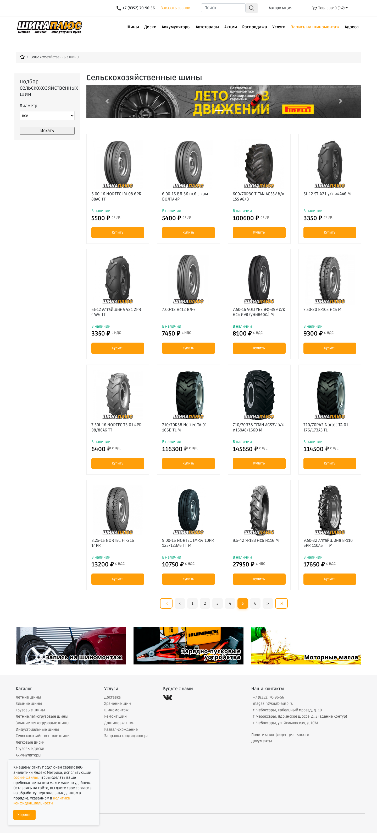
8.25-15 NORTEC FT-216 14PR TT (112, 543)
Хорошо (24, 815)
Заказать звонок (175, 8)
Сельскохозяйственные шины (54, 57)
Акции (230, 27)
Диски (150, 27)
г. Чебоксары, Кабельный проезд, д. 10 (287, 710)
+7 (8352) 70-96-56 (268, 697)
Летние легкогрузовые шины (42, 716)
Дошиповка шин (119, 723)
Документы (261, 741)
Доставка (112, 697)
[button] (107, 101)
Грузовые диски (30, 749)
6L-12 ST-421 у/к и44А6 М (327, 194)
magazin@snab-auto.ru (273, 703)
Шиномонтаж (116, 710)
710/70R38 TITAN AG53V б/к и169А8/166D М (258, 427)
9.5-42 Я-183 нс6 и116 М (256, 540)
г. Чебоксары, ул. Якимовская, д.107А (285, 723)
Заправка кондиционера (126, 736)
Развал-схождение (121, 729)
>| (281, 603)
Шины (132, 27)
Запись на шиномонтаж (315, 27)
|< (166, 603)
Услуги (279, 27)
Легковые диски (30, 742)
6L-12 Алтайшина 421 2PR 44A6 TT (116, 312)
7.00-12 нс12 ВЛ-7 (179, 309)
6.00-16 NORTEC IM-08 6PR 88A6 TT (116, 196)
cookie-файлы (25, 777)
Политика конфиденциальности (280, 735)
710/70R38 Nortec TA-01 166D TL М (184, 427)
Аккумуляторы (176, 27)
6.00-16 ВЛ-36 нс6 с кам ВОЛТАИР (185, 196)
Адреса (352, 27)
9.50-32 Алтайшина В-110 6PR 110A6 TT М (328, 543)
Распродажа (254, 27)
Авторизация (280, 8)
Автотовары (207, 27)
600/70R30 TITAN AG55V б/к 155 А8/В (258, 196)
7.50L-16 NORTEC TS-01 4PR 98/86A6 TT (116, 427)
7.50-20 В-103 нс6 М (322, 309)
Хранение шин (117, 703)
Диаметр (28, 106)
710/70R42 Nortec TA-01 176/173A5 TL (325, 427)
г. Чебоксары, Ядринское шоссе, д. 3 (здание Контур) (300, 716)
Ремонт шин (115, 716)
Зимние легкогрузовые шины (42, 723)
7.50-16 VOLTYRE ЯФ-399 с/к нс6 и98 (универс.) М (259, 312)
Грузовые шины (30, 710)
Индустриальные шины (37, 729)
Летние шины (28, 697)
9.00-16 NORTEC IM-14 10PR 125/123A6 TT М (188, 543)
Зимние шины (29, 703)
